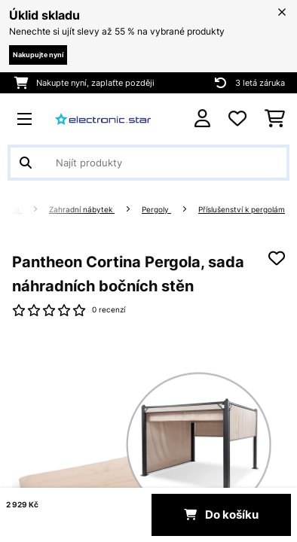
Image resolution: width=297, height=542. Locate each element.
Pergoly (156, 210)
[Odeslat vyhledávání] (26, 163)
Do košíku (221, 515)
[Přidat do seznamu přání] (276, 258)
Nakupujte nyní (38, 54)
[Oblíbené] (237, 118)
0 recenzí (108, 310)
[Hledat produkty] (148, 163)
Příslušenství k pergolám (241, 210)
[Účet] (202, 118)
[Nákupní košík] (275, 118)
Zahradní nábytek (82, 210)
